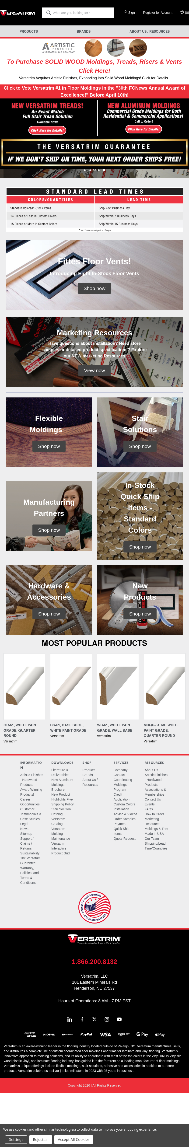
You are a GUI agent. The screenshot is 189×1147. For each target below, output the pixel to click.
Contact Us (153, 854)
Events (150, 858)
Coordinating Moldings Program (123, 839)
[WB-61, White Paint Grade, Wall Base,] (118, 741)
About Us (151, 824)
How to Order (154, 868)
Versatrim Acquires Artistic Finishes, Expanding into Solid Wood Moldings (79, 78)
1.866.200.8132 (94, 1016)
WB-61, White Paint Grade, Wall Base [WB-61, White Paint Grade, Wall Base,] (114, 782)
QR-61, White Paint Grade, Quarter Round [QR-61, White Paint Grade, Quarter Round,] (21, 784)
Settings (16, 1139)
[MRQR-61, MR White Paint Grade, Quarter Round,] (165, 741)
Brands (84, 31)
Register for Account (157, 12)
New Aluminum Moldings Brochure (62, 839)
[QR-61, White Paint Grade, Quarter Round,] (24, 741)
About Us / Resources (150, 31)
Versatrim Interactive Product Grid (60, 902)
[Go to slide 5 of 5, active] (104, 224)
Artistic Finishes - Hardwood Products (31, 834)
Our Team (152, 893)
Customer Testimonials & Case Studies (30, 868)
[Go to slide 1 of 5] (85, 224)
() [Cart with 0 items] (184, 12)
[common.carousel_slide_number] (94, 201)
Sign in (133, 12)
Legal (24, 878)
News (24, 883)
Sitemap (26, 888)
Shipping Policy (62, 858)
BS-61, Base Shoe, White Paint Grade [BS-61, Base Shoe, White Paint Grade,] (68, 782)
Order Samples (125, 873)
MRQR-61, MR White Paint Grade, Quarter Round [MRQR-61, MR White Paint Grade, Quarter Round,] (161, 784)
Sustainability (30, 907)
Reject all (41, 1139)
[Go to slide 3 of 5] (94, 224)
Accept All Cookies (74, 1139)
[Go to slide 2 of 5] (90, 224)
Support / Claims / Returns (27, 898)
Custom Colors (124, 858)
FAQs (149, 863)
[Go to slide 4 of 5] (99, 224)
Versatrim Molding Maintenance (60, 888)
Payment (120, 878)
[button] (47, 119)
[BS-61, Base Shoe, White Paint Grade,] (71, 741)
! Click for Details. (154, 78)
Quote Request (125, 893)
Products (29, 31)
